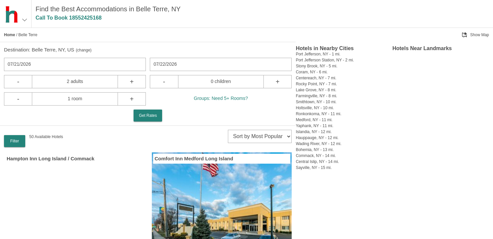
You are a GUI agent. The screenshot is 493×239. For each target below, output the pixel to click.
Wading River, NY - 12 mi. (318, 143)
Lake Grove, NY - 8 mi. (316, 90)
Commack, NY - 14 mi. (316, 155)
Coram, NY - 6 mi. (312, 72)
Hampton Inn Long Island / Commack (50, 158)
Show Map (479, 35)
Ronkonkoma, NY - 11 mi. (318, 114)
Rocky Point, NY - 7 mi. (316, 84)
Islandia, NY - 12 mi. (314, 131)
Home (9, 35)
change (83, 50)
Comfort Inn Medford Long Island (193, 158)
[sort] (260, 136)
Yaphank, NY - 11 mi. (314, 125)
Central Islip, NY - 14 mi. (317, 161)
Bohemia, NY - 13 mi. (315, 149)
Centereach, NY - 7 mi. (316, 78)
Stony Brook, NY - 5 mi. (316, 66)
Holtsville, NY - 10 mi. (315, 108)
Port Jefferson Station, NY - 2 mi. (325, 60)
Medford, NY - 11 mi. (314, 120)
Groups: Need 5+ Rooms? (221, 98)
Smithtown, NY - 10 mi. (316, 102)
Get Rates (148, 115)
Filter (14, 141)
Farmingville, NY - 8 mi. (316, 96)
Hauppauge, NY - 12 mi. (317, 137)
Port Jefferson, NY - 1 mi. (318, 54)
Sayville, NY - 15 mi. (314, 167)
